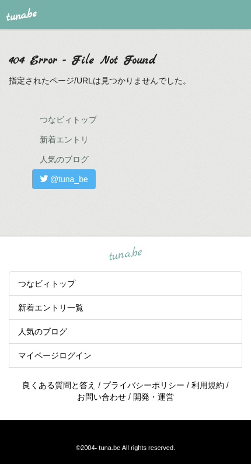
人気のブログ (64, 159)
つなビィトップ (68, 119)
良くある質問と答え (59, 385)
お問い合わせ (101, 397)
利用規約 (207, 385)
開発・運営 (153, 397)
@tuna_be (64, 179)
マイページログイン (55, 355)
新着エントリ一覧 (50, 307)
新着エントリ (64, 139)
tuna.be (125, 253)
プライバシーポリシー (143, 385)
